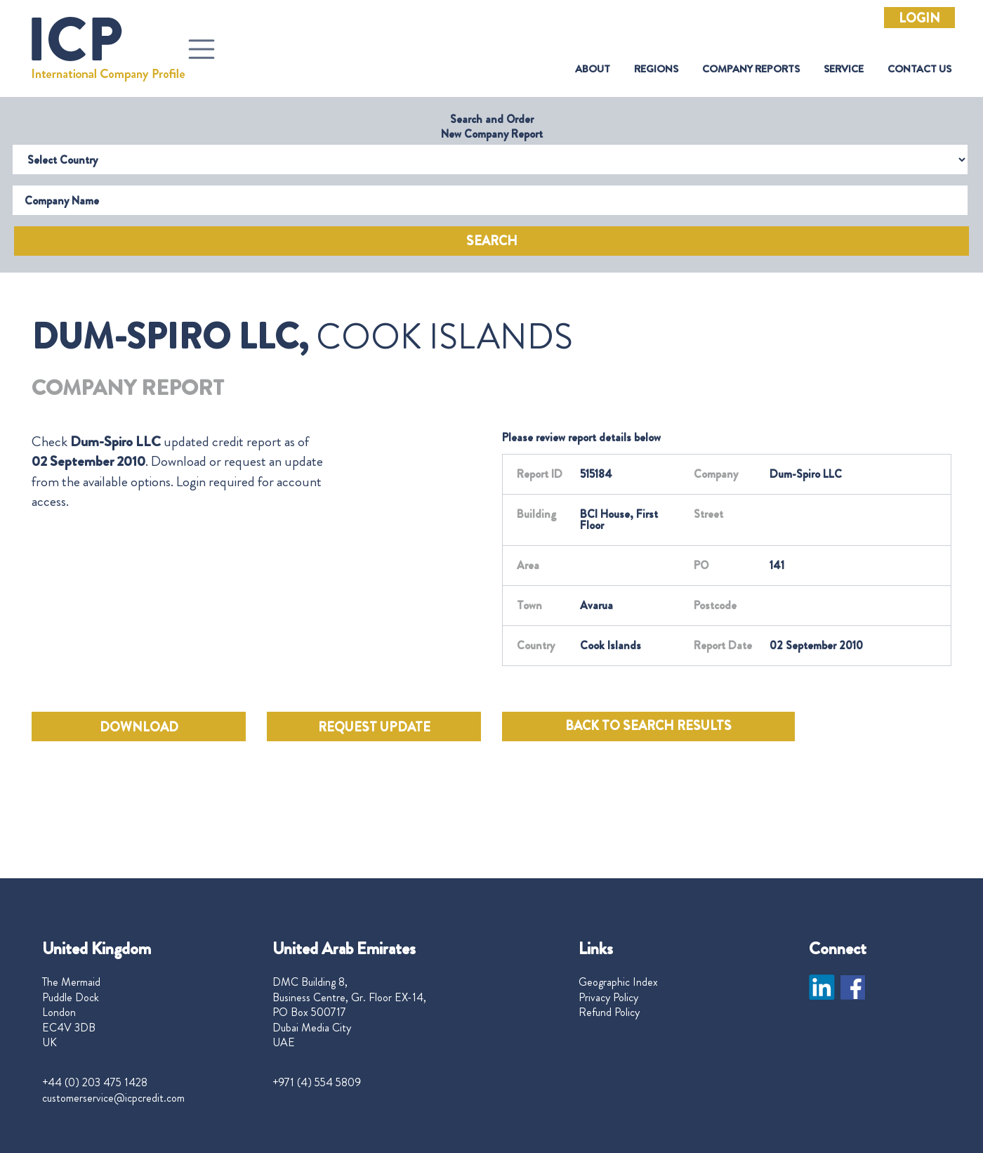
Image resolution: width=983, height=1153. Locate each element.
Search (491, 241)
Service (844, 69)
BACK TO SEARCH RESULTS (648, 726)
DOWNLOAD (139, 727)
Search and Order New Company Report (492, 126)
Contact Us (919, 69)
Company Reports (751, 69)
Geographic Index (618, 982)
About (592, 69)
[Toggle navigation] (201, 49)
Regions (656, 69)
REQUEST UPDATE (374, 727)
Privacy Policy (608, 997)
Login (919, 18)
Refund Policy (609, 1012)
